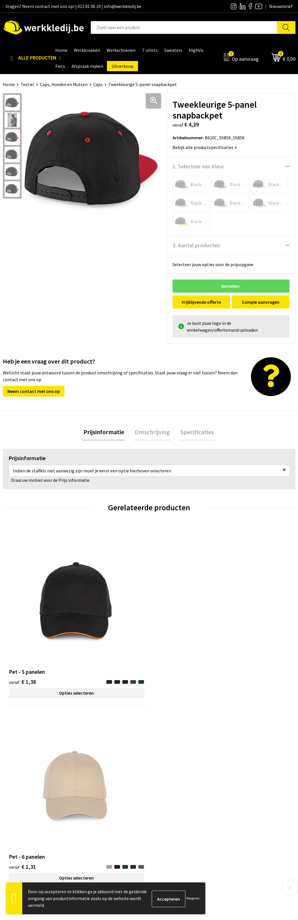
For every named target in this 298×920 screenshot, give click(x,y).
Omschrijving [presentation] (152, 432)
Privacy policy (97, 783)
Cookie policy (97, 791)
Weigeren (193, 898)
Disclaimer (238, 774)
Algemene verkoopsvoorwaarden (116, 800)
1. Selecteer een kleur (198, 166)
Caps (98, 84)
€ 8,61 (241, 616)
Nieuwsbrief (167, 783)
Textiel (27, 84)
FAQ (88, 809)
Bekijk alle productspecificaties (205, 147)
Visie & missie (169, 791)
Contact (92, 774)
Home (9, 84)
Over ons (164, 774)
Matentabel (167, 800)
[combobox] (184, 27)
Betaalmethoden (245, 783)
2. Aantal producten (196, 245)
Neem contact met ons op (33, 391)
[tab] (106, 432)
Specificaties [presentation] (195, 432)
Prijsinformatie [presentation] (106, 432)
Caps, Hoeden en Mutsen (64, 84)
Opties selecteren (39, 627)
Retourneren (241, 791)
